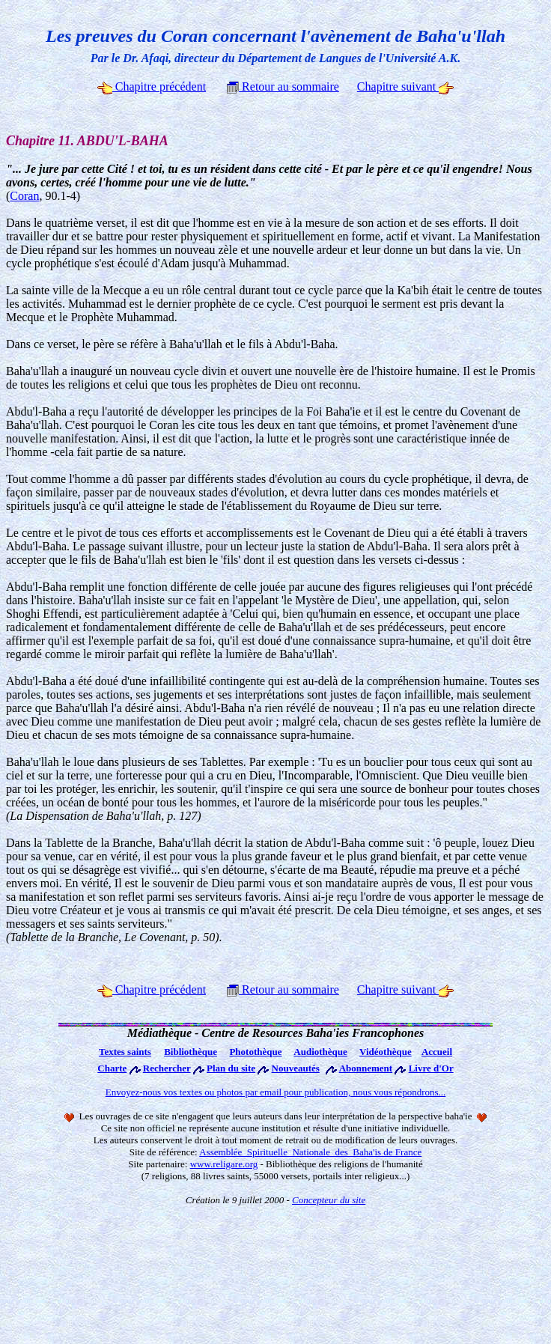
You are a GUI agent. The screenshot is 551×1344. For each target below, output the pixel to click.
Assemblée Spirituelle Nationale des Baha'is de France (310, 1152)
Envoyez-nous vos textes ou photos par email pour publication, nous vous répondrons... (276, 1092)
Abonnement (366, 1068)
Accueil (436, 1051)
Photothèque (255, 1051)
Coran (24, 195)
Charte (112, 1068)
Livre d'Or (431, 1068)
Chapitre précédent (151, 86)
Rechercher (167, 1068)
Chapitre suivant (405, 86)
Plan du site (231, 1068)
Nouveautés (296, 1068)
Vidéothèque (385, 1051)
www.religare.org (224, 1164)
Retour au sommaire (283, 86)
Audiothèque (320, 1051)
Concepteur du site (328, 1199)
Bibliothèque (190, 1051)
